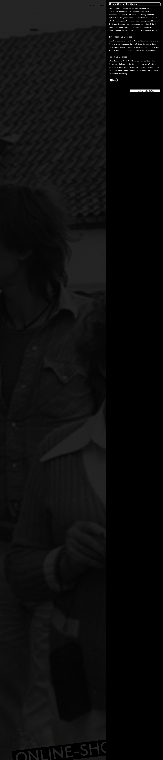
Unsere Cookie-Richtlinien (123, 4)
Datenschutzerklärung (118, 73)
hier (156, 30)
